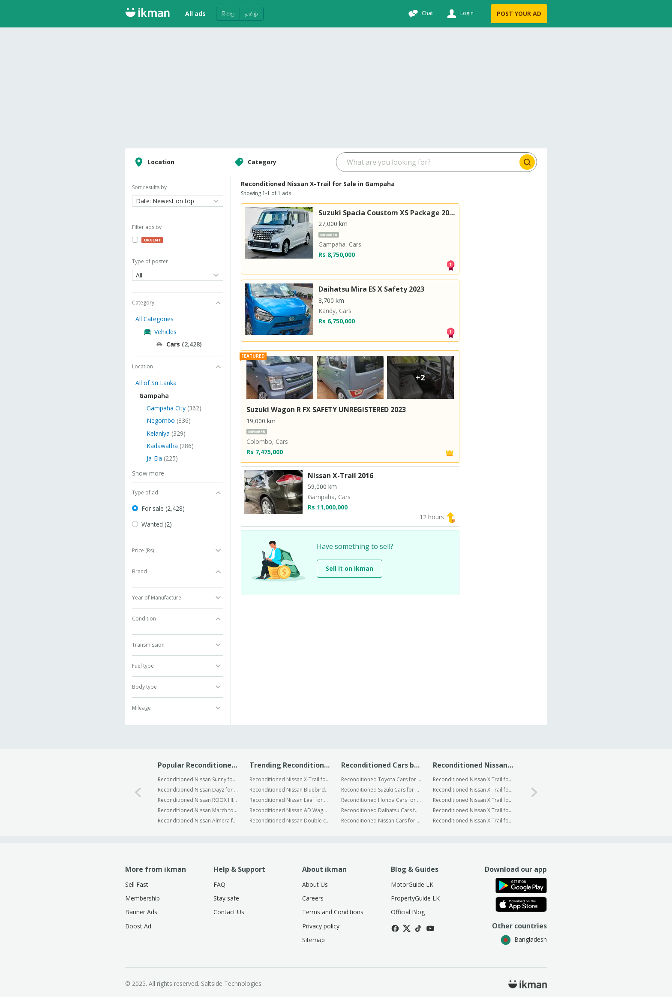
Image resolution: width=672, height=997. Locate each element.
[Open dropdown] (177, 201)
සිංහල (228, 13)
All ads (195, 13)
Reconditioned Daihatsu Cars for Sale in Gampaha (381, 810)
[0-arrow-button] (138, 792)
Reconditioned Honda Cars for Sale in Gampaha (381, 800)
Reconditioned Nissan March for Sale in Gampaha (198, 810)
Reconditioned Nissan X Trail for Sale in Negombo (473, 789)
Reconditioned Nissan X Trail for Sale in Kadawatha (473, 810)
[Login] (459, 14)
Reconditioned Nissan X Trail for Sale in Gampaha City (473, 779)
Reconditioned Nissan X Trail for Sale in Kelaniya (473, 800)
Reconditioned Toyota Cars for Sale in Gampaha (381, 779)
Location (153, 162)
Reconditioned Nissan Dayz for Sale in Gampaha (198, 789)
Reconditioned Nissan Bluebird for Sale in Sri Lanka (289, 789)
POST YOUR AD (519, 13)
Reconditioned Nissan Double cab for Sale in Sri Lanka (289, 820)
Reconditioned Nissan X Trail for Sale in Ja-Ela (473, 820)
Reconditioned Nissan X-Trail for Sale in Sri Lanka (289, 779)
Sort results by (149, 187)
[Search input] (427, 162)
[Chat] (419, 14)
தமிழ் (251, 13)
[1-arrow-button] (534, 792)
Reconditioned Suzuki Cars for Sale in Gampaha (381, 789)
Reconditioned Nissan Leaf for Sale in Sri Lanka (289, 800)
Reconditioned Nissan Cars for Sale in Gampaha (381, 820)
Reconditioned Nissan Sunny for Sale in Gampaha (198, 779)
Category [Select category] (254, 162)
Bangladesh (524, 939)
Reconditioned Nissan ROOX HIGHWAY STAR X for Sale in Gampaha (198, 800)
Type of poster (150, 261)
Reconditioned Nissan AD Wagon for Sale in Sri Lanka (289, 810)
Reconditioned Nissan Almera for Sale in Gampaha (198, 820)
